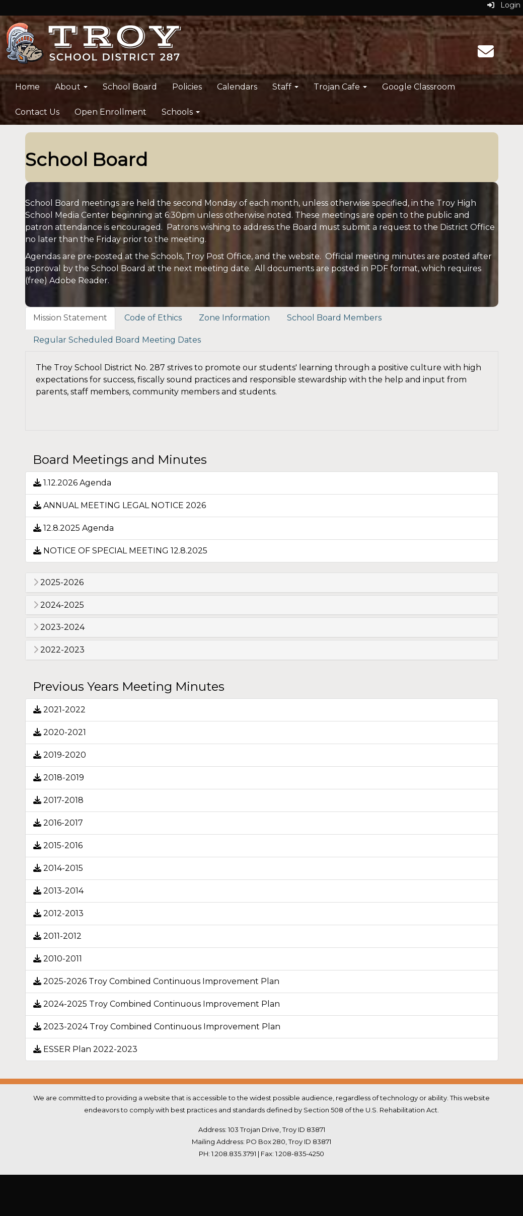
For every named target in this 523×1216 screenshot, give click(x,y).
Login (503, 5)
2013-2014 (58, 891)
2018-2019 (58, 777)
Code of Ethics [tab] (153, 317)
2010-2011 (57, 958)
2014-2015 (58, 868)
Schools (181, 112)
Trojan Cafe (340, 87)
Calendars (237, 87)
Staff (285, 87)
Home (27, 87)
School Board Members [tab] (334, 317)
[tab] (262, 582)
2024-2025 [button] (58, 605)
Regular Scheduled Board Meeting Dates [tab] (117, 340)
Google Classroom (418, 87)
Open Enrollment (110, 112)
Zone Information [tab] (234, 317)
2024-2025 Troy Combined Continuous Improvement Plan (156, 1004)
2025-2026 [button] (58, 582)
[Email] (486, 54)
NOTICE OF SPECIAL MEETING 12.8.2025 (120, 550)
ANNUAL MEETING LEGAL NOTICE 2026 (119, 505)
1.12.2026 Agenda (72, 483)
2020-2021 (59, 732)
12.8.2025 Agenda (73, 528)
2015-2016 (58, 845)
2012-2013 (58, 913)
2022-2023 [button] (59, 650)
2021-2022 (59, 709)
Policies (187, 87)
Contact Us (37, 112)
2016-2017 (58, 823)
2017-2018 (58, 800)
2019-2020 (59, 755)
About (71, 87)
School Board (130, 87)
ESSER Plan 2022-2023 (85, 1049)
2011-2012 (57, 936)
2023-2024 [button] (59, 627)
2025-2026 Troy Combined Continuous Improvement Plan (156, 981)
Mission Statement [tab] (70, 317)
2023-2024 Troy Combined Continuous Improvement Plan (156, 1026)
